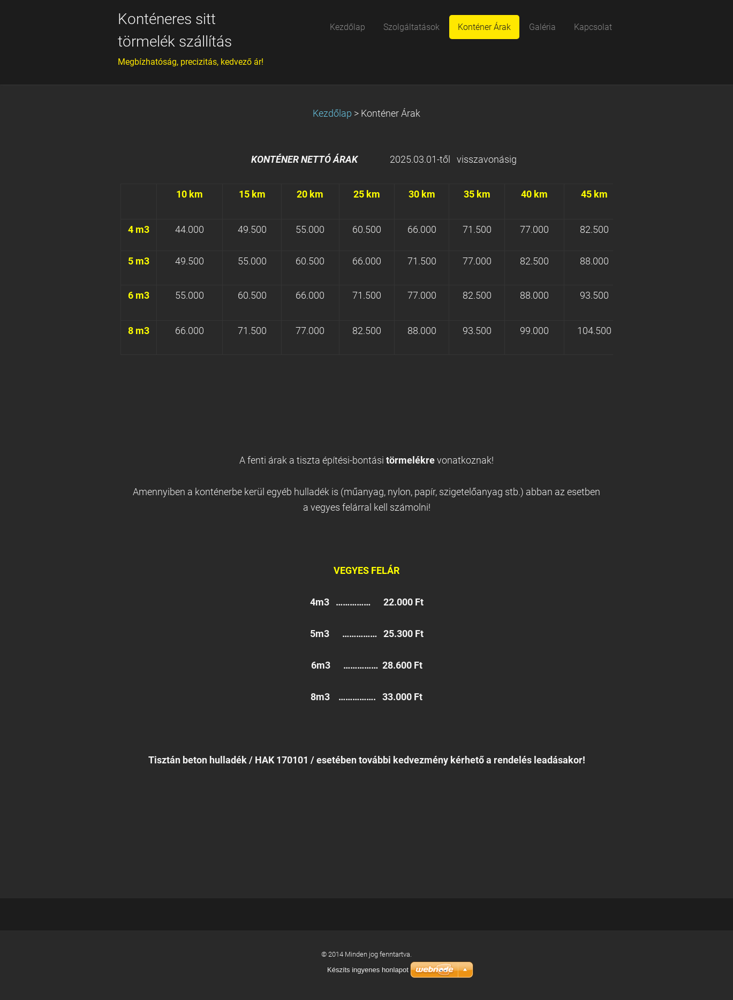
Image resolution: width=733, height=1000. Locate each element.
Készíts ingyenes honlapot (368, 970)
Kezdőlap (332, 113)
